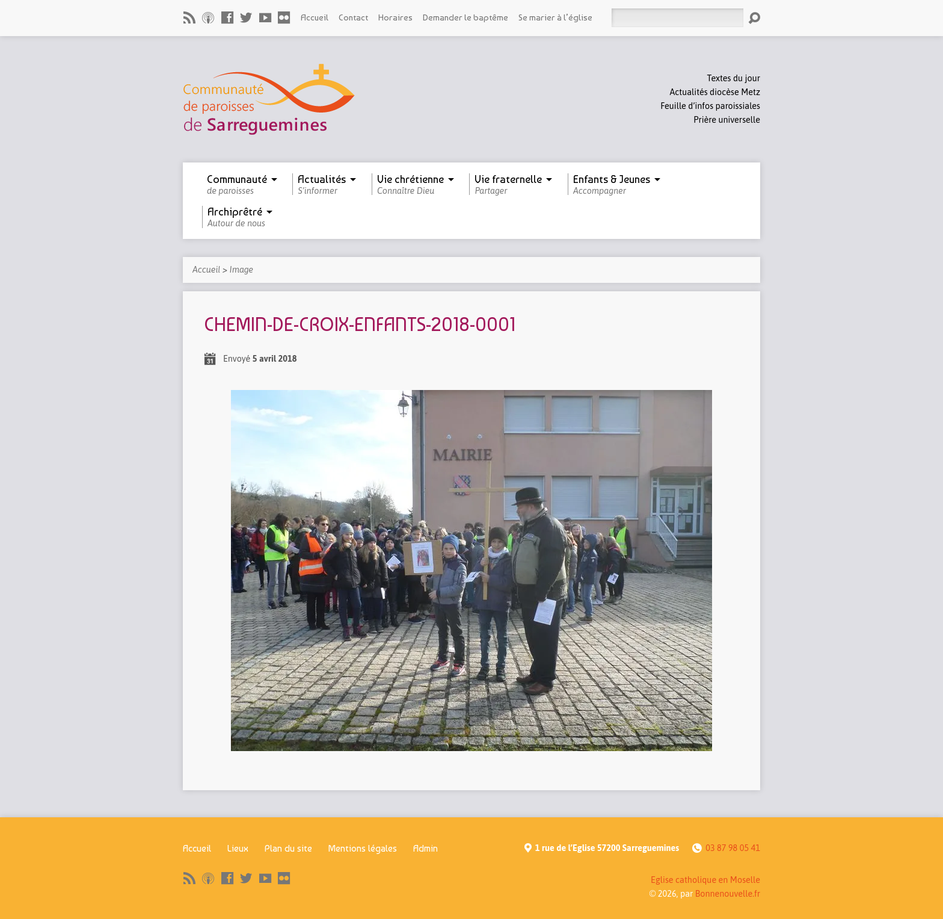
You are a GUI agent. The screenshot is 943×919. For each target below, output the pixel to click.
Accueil (314, 17)
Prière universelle (726, 120)
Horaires (395, 17)
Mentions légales (362, 848)
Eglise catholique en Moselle (705, 880)
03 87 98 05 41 (732, 848)
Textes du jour (733, 78)
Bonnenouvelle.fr (727, 894)
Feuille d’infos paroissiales (710, 106)
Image (241, 269)
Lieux (237, 848)
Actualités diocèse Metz (715, 92)
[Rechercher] (677, 17)
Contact (353, 17)
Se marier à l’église (555, 17)
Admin (425, 848)
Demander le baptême (465, 17)
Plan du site (288, 848)
